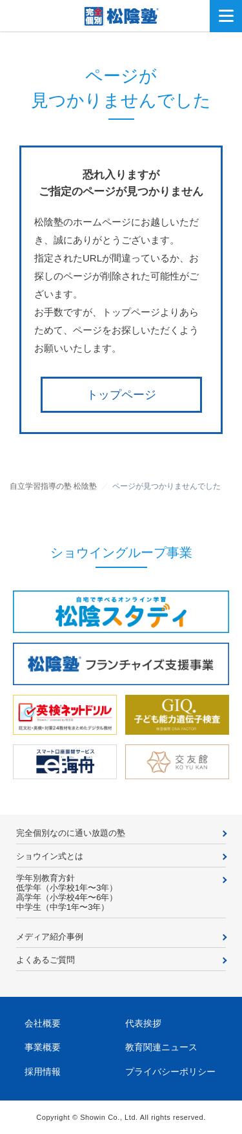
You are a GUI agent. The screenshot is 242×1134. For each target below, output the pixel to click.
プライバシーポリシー (170, 1071)
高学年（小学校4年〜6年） (66, 897)
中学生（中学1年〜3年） (62, 907)
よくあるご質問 (45, 960)
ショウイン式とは (49, 856)
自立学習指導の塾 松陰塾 (53, 486)
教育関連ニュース (161, 1047)
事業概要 (43, 1047)
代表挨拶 (143, 1023)
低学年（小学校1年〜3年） (66, 888)
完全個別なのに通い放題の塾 (70, 833)
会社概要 (43, 1023)
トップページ (121, 394)
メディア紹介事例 (49, 936)
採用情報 (43, 1071)
